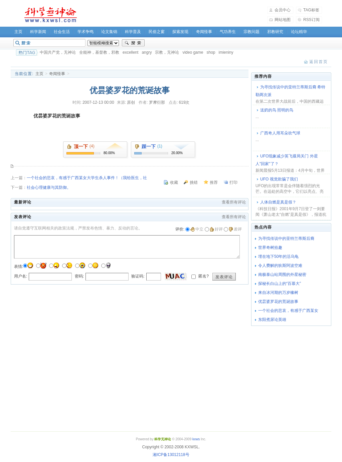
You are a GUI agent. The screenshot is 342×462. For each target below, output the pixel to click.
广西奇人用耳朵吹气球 (280, 133)
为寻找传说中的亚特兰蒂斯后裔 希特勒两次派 (290, 91)
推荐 (214, 182)
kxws (196, 439)
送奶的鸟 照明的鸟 (276, 110)
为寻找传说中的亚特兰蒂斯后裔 (286, 238)
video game (192, 52)
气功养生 (228, 31)
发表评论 (224, 277)
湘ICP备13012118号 (171, 454)
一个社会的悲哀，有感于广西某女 (288, 310)
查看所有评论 (234, 202)
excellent (130, 52)
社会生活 (62, 31)
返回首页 (318, 61)
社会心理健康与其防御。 (49, 187)
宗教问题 (251, 31)
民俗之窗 (157, 31)
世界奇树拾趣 (270, 247)
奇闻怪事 (204, 31)
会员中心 (283, 10)
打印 (233, 182)
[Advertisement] (176, 14)
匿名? (203, 276)
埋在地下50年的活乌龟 (278, 256)
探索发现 (180, 31)
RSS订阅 (311, 19)
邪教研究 (275, 31)
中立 (196, 229)
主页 (18, 31)
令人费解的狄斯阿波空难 (280, 265)
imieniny (225, 52)
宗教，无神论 (167, 52)
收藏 (174, 182)
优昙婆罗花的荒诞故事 (278, 301)
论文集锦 (109, 31)
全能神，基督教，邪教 (99, 52)
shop (210, 52)
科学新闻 (38, 31)
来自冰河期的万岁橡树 (278, 292)
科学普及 (133, 31)
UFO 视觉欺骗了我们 (279, 179)
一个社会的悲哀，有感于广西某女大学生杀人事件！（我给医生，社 (87, 177)
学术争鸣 (85, 31)
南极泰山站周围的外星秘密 (282, 274)
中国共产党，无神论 (58, 52)
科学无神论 (49, 14)
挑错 (194, 182)
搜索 (133, 43)
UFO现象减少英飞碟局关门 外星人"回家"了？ (286, 160)
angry (147, 52)
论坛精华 (299, 31)
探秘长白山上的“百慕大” (279, 283)
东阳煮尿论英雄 (272, 319)
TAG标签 (311, 10)
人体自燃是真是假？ (278, 202)
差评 (235, 229)
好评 (216, 229)
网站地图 (283, 19)
